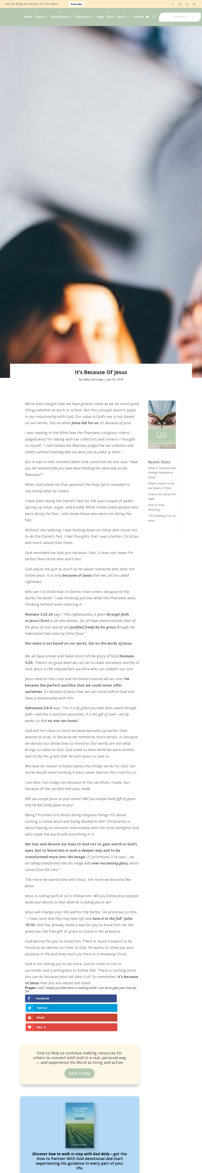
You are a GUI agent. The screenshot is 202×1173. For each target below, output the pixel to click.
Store (110, 17)
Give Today (79, 1046)
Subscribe (76, 4)
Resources (83, 17)
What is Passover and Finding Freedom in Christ (162, 472)
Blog (100, 17)
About (121, 17)
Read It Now (79, 1152)
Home (28, 17)
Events (39, 17)
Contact (138, 17)
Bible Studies (60, 17)
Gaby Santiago (93, 379)
